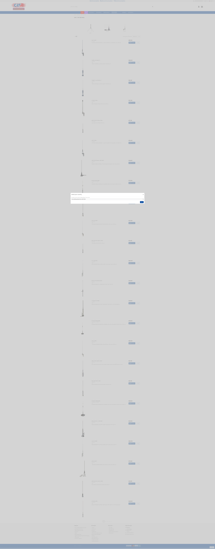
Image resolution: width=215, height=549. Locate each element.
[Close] (143, 194)
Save (142, 202)
